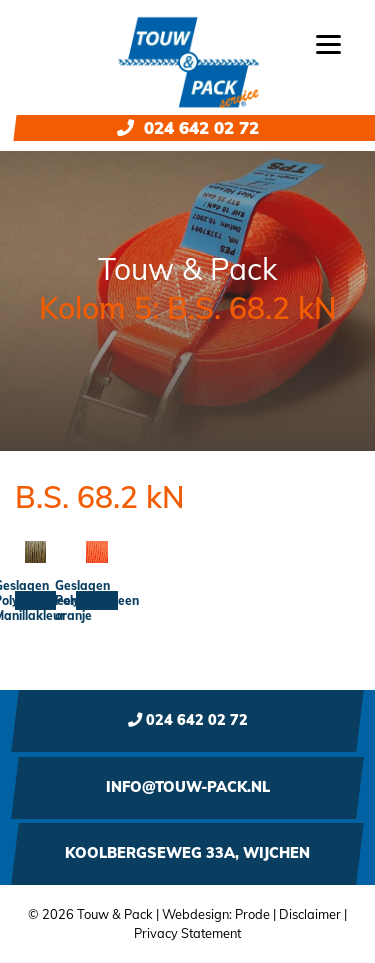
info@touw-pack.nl (188, 787)
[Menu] (328, 42)
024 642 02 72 (188, 127)
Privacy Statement (187, 933)
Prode (252, 914)
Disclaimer (310, 914)
